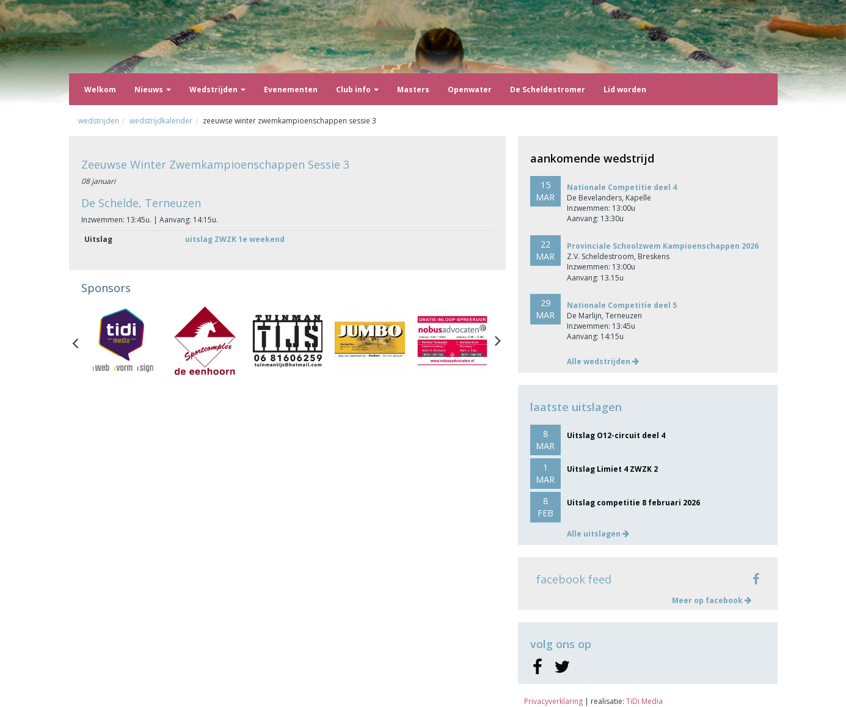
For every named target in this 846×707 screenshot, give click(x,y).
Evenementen (291, 89)
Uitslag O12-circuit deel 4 (616, 435)
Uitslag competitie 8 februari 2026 (633, 502)
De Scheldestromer (547, 89)
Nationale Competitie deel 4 (622, 187)
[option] (122, 341)
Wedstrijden (217, 89)
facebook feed (573, 579)
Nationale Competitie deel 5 (622, 305)
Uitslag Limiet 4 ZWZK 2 (612, 469)
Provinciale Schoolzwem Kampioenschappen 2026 (663, 246)
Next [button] (498, 340)
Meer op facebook (711, 600)
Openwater (470, 89)
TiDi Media (644, 701)
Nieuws (152, 89)
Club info (357, 89)
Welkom (100, 89)
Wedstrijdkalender (160, 120)
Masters (413, 89)
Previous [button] (81, 340)
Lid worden (625, 89)
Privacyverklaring (553, 701)
